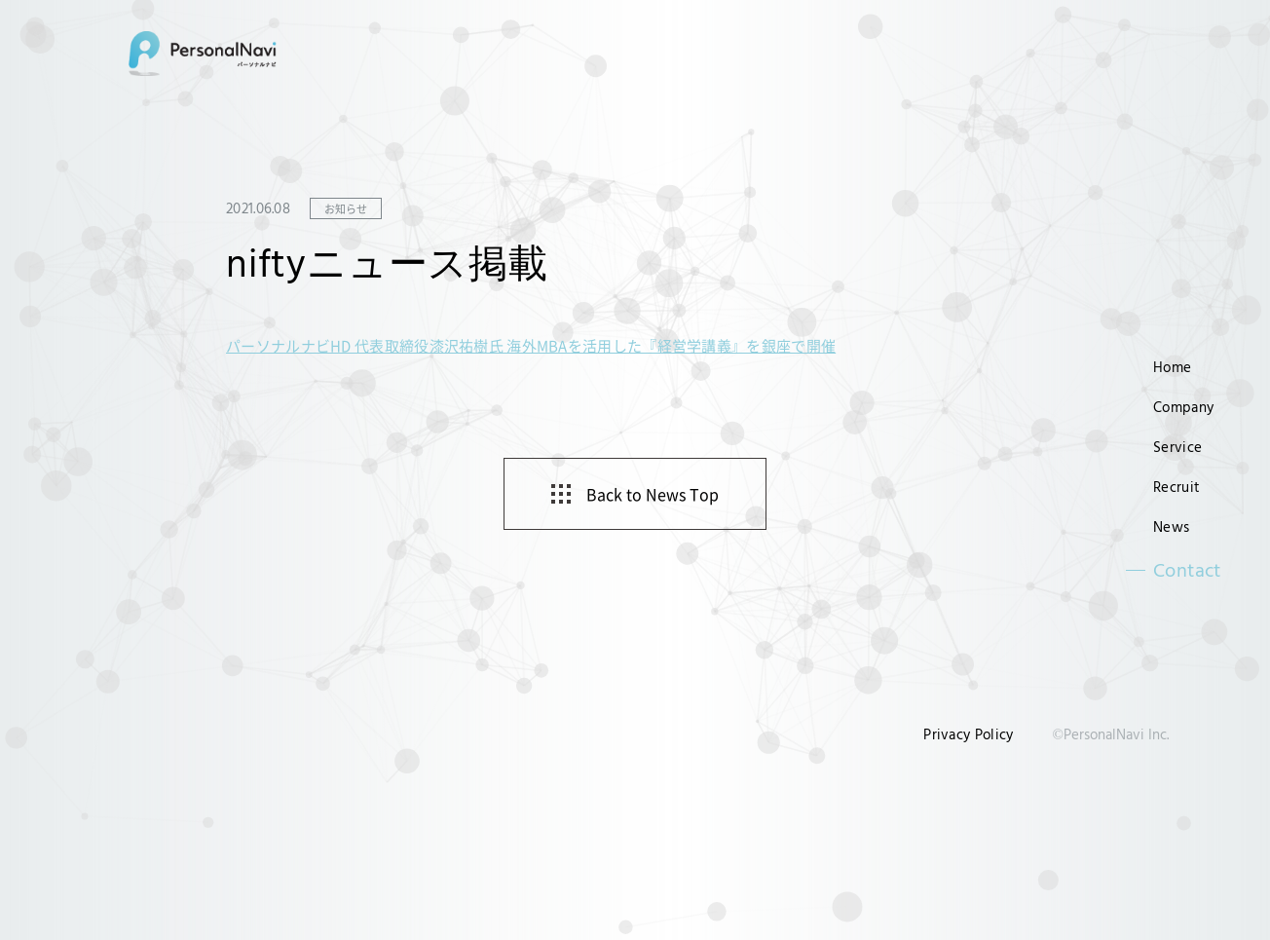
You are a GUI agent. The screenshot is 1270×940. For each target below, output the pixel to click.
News (1171, 526)
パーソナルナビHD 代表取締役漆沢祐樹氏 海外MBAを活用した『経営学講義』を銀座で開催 (531, 345)
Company (1183, 406)
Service (1177, 446)
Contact (1187, 569)
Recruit (1176, 486)
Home (1172, 367)
